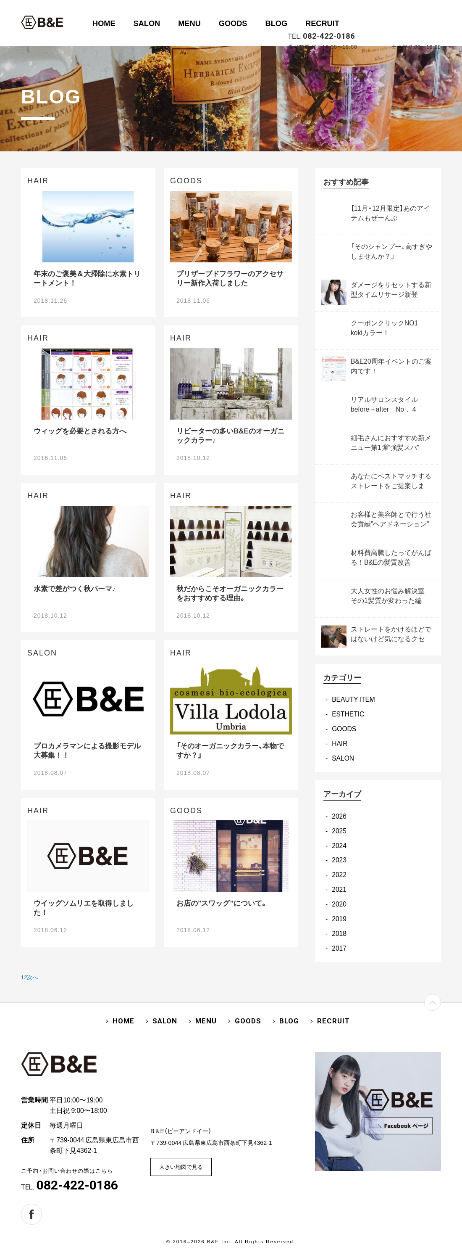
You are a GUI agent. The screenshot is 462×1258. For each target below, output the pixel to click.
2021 (339, 889)
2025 (339, 830)
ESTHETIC (348, 714)
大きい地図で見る (181, 1167)
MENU (189, 23)
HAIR (339, 743)
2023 (339, 859)
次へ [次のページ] (32, 977)
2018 (339, 933)
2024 (339, 845)
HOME (104, 23)
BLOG (276, 23)
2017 (339, 948)
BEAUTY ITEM (353, 699)
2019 (339, 918)
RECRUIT (322, 23)
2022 (339, 874)
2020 (339, 904)
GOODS (233, 23)
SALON (147, 23)
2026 (339, 816)
